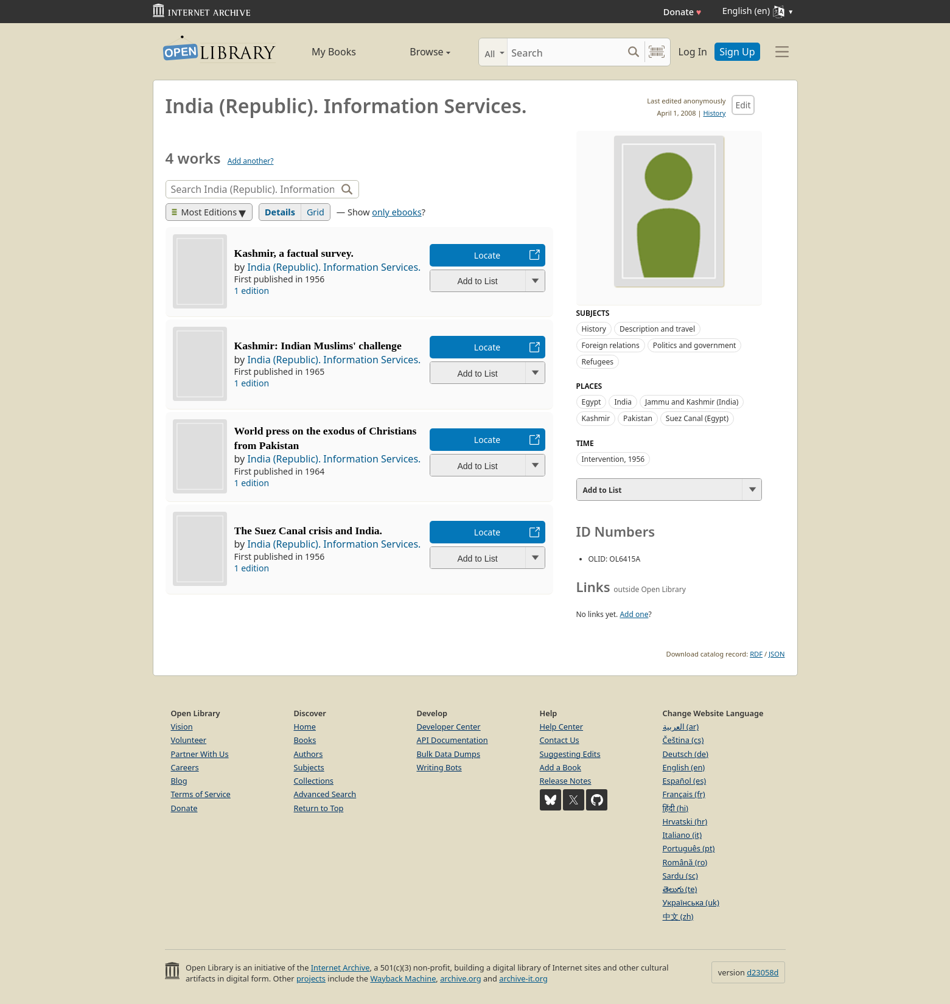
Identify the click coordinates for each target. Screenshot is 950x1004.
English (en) (684, 767)
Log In (693, 51)
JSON (776, 653)
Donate (682, 12)
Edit (742, 105)
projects (311, 978)
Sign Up (737, 51)
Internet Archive (340, 967)
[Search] (565, 52)
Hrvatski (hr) (685, 821)
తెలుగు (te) (680, 889)
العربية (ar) (681, 726)
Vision (182, 726)
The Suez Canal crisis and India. (308, 531)
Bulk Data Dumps (449, 753)
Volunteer (189, 739)
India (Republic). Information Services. (334, 267)
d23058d (762, 972)
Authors (308, 753)
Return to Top (319, 808)
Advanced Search (325, 794)
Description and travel (657, 329)
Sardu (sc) (680, 875)
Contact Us (559, 739)
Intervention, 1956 (613, 459)
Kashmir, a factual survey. (294, 253)
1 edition (252, 290)
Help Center (562, 726)
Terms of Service (201, 794)
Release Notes (566, 780)
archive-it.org (523, 978)
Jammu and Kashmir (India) (691, 402)
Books (305, 739)
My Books (334, 51)
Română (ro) (685, 862)
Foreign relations (611, 345)
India (623, 402)
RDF (756, 653)
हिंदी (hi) (675, 808)
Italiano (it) (682, 834)
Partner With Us (200, 753)
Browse (416, 51)
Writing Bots (439, 767)
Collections (314, 780)
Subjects (309, 767)
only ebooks (396, 212)
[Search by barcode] (656, 52)
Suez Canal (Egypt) (697, 418)
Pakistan (637, 418)
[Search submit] (633, 52)
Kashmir (596, 418)
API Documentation (452, 739)
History (714, 112)
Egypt (591, 402)
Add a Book (560, 767)
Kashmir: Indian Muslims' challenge (318, 346)
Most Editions (204, 212)
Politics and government (694, 345)
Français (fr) (684, 794)
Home (305, 726)
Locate (487, 255)
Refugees (597, 362)
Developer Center (449, 726)
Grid (315, 212)
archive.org (460, 978)
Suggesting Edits (570, 753)
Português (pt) (689, 848)
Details (280, 212)
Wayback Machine (403, 978)
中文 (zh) (678, 916)
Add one (634, 614)
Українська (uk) (691, 902)
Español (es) (685, 780)
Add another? (251, 161)
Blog (179, 780)
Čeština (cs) (683, 739)
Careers (185, 767)
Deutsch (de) (685, 753)
